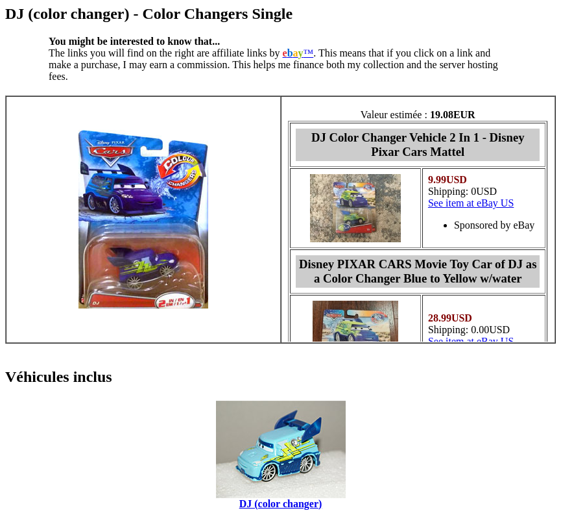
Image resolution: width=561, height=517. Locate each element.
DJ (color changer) (280, 503)
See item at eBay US (471, 202)
